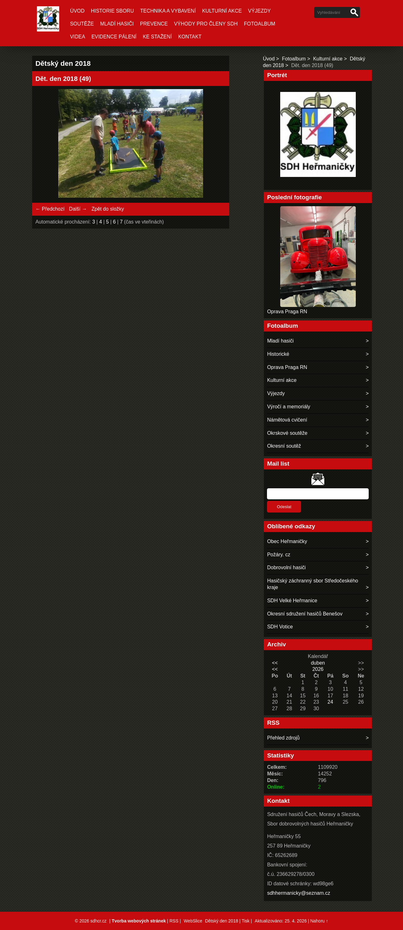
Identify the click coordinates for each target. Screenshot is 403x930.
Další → (78, 209)
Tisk (245, 920)
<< (275, 663)
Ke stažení (157, 36)
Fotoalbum (259, 23)
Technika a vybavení (168, 11)
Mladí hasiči (117, 23)
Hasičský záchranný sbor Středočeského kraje (312, 584)
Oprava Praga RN (287, 311)
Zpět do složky (108, 209)
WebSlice (193, 920)
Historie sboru (112, 11)
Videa (77, 36)
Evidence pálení (113, 36)
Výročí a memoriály (288, 406)
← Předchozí (49, 209)
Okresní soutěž (284, 446)
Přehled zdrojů (283, 737)
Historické (278, 354)
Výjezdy (259, 11)
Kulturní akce (222, 11)
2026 (318, 669)
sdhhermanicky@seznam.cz (298, 893)
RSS (174, 920)
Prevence (154, 23)
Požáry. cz (278, 554)
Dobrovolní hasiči (286, 567)
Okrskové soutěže (287, 433)
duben (318, 663)
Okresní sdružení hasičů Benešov (304, 613)
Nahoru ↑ (319, 920)
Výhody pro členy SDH (206, 23)
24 (330, 702)
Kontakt (190, 36)
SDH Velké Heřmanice (292, 600)
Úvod (77, 11)
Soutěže (82, 23)
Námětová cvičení (287, 419)
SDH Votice (280, 626)
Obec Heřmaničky (287, 541)
